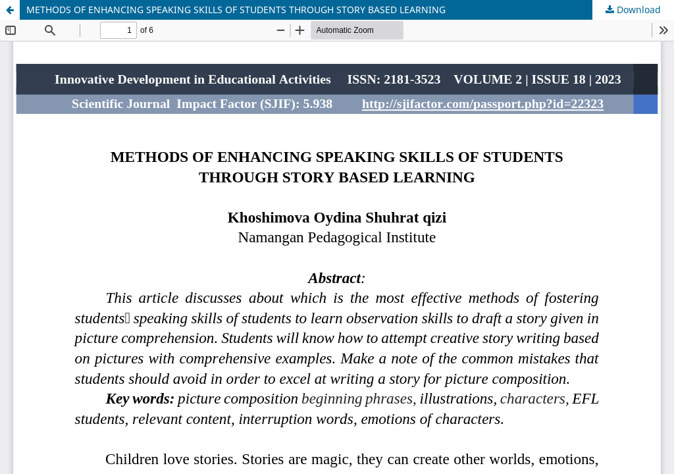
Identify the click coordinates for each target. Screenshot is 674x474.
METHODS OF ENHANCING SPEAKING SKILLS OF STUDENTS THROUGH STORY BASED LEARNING (236, 9)
